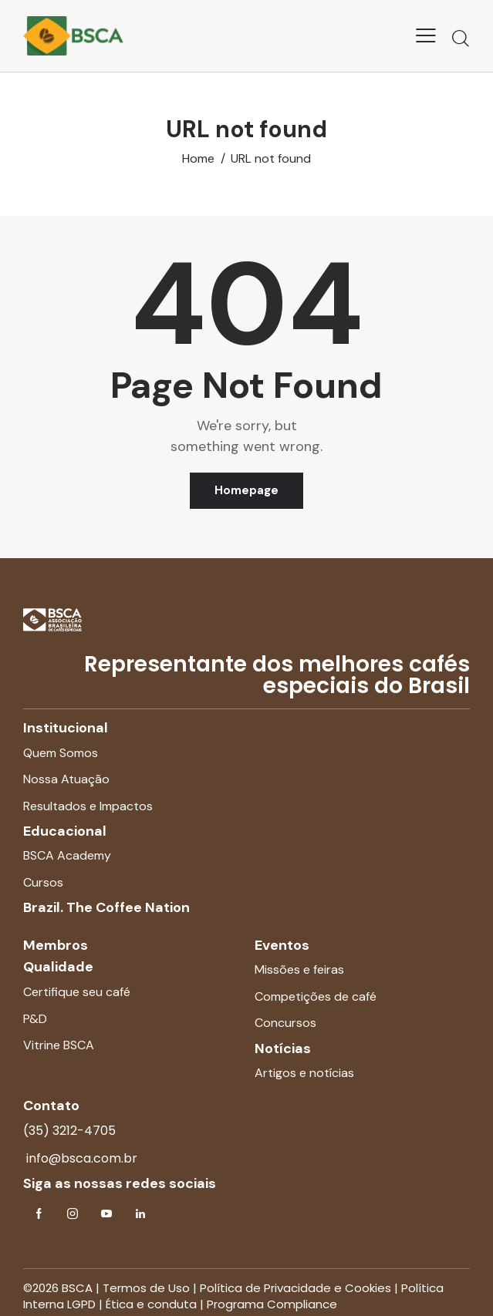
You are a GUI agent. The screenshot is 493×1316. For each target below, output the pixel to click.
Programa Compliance (272, 1304)
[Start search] (461, 37)
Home (198, 159)
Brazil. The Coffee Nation (106, 907)
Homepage (246, 490)
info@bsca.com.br (80, 1158)
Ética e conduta (151, 1304)
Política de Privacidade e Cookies (295, 1288)
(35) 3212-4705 (69, 1130)
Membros (55, 945)
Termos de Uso (146, 1288)
